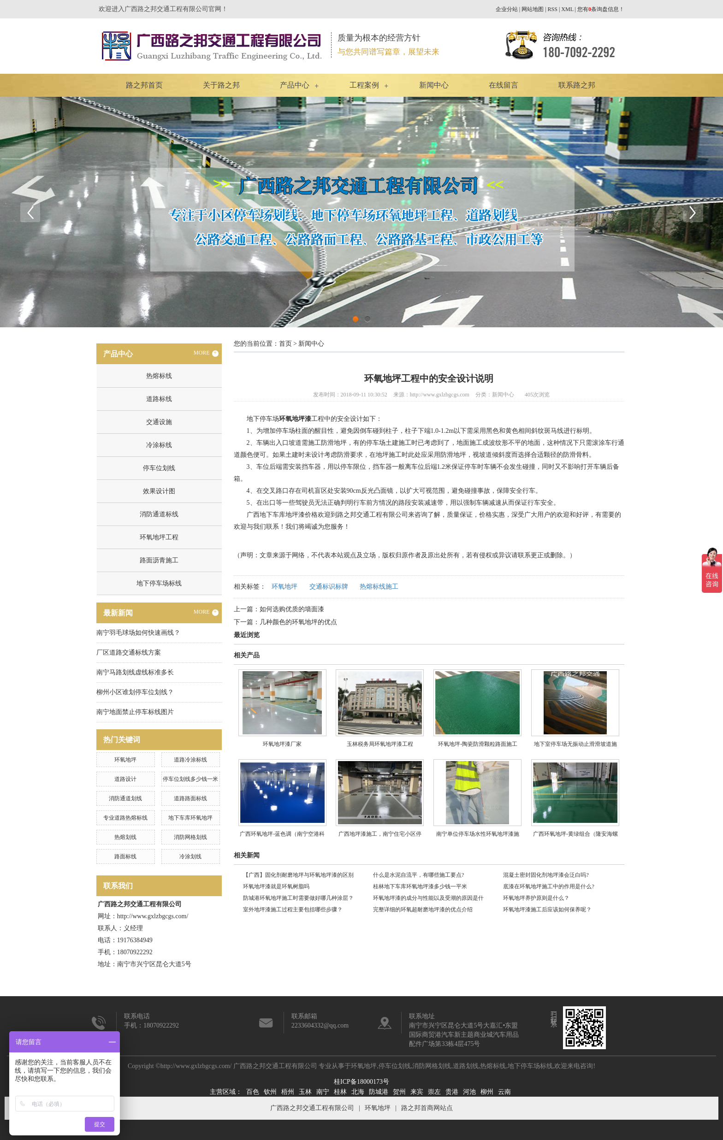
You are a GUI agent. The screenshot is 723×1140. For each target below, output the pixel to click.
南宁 (322, 1091)
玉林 (305, 1091)
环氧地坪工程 (159, 537)
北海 (357, 1091)
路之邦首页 (144, 85)
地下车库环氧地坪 (190, 818)
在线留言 (503, 85)
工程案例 (364, 85)
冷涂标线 (159, 445)
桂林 (340, 1091)
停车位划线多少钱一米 (190, 779)
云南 (504, 1091)
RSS (552, 9)
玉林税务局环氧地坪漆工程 (380, 744)
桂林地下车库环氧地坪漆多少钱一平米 (420, 886)
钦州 (270, 1091)
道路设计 (125, 779)
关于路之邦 (221, 85)
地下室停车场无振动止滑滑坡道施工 (575, 747)
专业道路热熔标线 (125, 818)
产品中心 (294, 85)
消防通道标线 (159, 514)
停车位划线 (159, 468)
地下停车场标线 (159, 583)
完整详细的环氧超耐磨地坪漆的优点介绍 (423, 909)
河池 (469, 1091)
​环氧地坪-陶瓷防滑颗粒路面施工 (477, 744)
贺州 (399, 1091)
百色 (252, 1091)
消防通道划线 (125, 798)
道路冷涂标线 (190, 759)
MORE (206, 353)
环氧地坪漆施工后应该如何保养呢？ (548, 909)
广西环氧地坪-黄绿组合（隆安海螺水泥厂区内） (575, 837)
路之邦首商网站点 (427, 1108)
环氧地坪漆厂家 (282, 744)
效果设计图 (159, 491)
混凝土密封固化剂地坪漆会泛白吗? (545, 875)
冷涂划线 (190, 856)
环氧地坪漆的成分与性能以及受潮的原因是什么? (428, 899)
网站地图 (533, 9)
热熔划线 (125, 837)
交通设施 (159, 422)
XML (567, 9)
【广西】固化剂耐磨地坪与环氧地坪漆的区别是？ (298, 876)
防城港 (378, 1091)
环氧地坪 (125, 759)
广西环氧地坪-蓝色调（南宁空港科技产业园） (282, 837)
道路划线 (466, 1066)
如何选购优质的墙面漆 (292, 609)
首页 (285, 343)
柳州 (486, 1091)
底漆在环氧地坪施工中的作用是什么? (548, 886)
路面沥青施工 (159, 560)
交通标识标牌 (328, 586)
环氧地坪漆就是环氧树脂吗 (276, 886)
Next (693, 212)
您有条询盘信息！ (600, 9)
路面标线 (125, 856)
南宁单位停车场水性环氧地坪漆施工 (477, 837)
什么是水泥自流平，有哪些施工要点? (418, 875)
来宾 (416, 1091)
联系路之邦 (576, 85)
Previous (29, 212)
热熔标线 (159, 375)
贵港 (451, 1091)
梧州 (287, 1091)
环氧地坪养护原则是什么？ (536, 898)
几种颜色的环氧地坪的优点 (298, 622)
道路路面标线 (190, 798)
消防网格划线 (190, 837)
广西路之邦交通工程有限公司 (312, 1108)
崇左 (434, 1091)
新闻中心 (434, 85)
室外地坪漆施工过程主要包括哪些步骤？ (293, 909)
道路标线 (159, 399)
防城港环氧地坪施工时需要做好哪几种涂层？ (298, 898)
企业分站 (507, 9)
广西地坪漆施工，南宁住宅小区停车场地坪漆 (379, 837)
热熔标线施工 (379, 586)
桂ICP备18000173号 (361, 1081)
